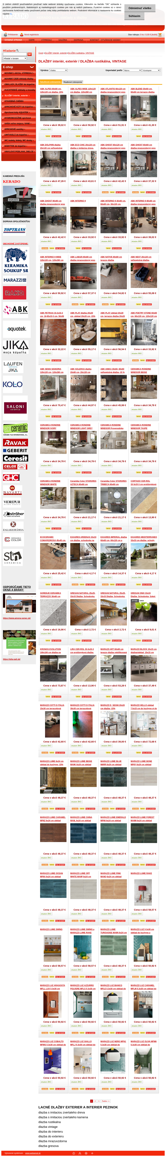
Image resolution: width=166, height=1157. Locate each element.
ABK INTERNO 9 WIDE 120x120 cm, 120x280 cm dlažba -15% (51, 260)
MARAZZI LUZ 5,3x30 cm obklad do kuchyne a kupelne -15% (142, 932)
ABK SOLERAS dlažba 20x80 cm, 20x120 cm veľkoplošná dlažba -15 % (82, 372)
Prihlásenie (13, 34)
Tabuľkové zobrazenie (50, 82)
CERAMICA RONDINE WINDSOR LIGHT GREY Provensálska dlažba (81, 428)
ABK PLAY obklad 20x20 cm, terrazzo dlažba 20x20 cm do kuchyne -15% (112, 316)
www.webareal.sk (33, 1153)
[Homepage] (13, 40)
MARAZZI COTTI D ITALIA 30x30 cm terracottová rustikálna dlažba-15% (82, 708)
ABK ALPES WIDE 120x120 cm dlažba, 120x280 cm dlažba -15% (83, 92)
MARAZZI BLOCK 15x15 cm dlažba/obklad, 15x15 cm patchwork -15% (144, 652)
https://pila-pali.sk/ (11, 659)
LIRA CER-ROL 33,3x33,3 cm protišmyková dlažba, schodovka (82, 652)
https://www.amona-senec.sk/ (17, 618)
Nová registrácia (31, 34)
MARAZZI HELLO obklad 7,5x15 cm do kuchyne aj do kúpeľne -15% (144, 708)
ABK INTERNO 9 (78, 201)
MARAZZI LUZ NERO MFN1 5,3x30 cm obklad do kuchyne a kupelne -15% (113, 1044)
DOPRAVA (78, 40)
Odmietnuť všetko (140, 8)
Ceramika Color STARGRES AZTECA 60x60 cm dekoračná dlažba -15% (83, 484)
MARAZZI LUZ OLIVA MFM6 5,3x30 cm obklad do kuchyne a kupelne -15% (144, 1044)
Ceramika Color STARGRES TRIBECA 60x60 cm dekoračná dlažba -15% (113, 484)
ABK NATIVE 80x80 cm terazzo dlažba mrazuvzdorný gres (111, 260)
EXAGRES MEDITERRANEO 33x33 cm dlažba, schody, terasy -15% (144, 540)
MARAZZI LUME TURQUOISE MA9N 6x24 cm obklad (113, 932)
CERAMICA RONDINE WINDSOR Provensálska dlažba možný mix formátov (113, 428)
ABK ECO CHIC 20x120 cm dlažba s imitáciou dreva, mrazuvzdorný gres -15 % (82, 148)
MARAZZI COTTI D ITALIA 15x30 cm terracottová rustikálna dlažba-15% (52, 708)
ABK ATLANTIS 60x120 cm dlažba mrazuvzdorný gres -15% (112, 92)
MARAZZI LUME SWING (51, 929)
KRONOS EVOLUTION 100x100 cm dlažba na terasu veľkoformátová (50, 652)
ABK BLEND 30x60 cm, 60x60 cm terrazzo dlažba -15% (142, 92)
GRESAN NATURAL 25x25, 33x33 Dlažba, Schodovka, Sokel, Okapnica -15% (82, 596)
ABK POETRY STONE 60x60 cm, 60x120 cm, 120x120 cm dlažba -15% (144, 316)
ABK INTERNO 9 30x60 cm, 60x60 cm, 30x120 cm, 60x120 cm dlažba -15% (113, 204)
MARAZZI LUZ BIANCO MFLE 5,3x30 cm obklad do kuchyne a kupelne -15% (113, 988)
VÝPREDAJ (46, 40)
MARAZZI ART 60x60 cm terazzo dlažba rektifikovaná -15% (113, 652)
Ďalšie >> (106, 1101)
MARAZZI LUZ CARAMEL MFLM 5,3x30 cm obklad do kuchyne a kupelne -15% (143, 988)
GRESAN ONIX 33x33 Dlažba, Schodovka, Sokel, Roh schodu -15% (143, 596)
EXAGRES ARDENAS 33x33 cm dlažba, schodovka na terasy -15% (83, 540)
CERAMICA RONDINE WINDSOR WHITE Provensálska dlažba (50, 484)
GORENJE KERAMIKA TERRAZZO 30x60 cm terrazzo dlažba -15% (50, 596)
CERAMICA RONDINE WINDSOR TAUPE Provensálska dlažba (141, 428)
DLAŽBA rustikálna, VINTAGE (81, 53)
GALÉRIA (62, 40)
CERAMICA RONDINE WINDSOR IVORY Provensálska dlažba (50, 428)
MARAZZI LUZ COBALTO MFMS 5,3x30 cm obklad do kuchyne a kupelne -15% (53, 1044)
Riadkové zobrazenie (73, 82)
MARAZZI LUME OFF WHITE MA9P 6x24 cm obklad (80, 876)
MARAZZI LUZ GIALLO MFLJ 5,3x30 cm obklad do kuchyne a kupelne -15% (82, 1044)
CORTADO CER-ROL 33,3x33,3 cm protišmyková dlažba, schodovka (143, 484)
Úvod (40, 53)
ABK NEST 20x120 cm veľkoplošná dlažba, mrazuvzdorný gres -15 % (143, 260)
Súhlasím (134, 16)
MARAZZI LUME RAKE (141, 873)
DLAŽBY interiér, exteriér (56, 53)
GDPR (31, 40)
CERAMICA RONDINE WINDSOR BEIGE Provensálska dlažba (141, 372)
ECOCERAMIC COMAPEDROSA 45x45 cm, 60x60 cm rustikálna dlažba (53, 540)
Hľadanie (9, 50)
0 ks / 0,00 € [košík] (148, 34)
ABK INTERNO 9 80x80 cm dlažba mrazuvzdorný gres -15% (143, 204)
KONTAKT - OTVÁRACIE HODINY (105, 40)
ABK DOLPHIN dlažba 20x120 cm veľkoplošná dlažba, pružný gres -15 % (52, 148)
